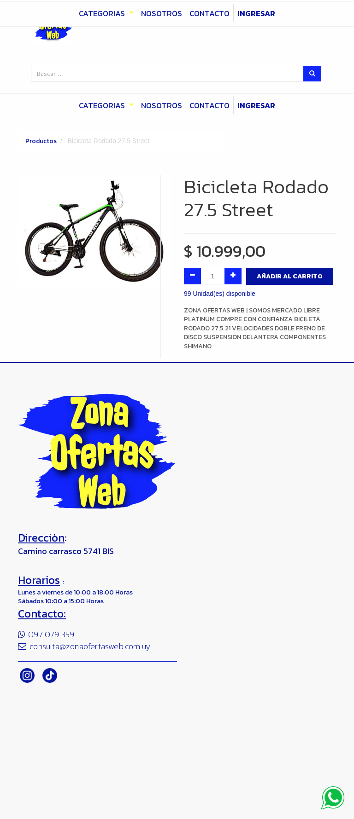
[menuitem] (161, 106)
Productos (41, 141)
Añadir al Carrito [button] (290, 276)
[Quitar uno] (192, 276)
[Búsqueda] (312, 73)
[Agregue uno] (233, 276)
